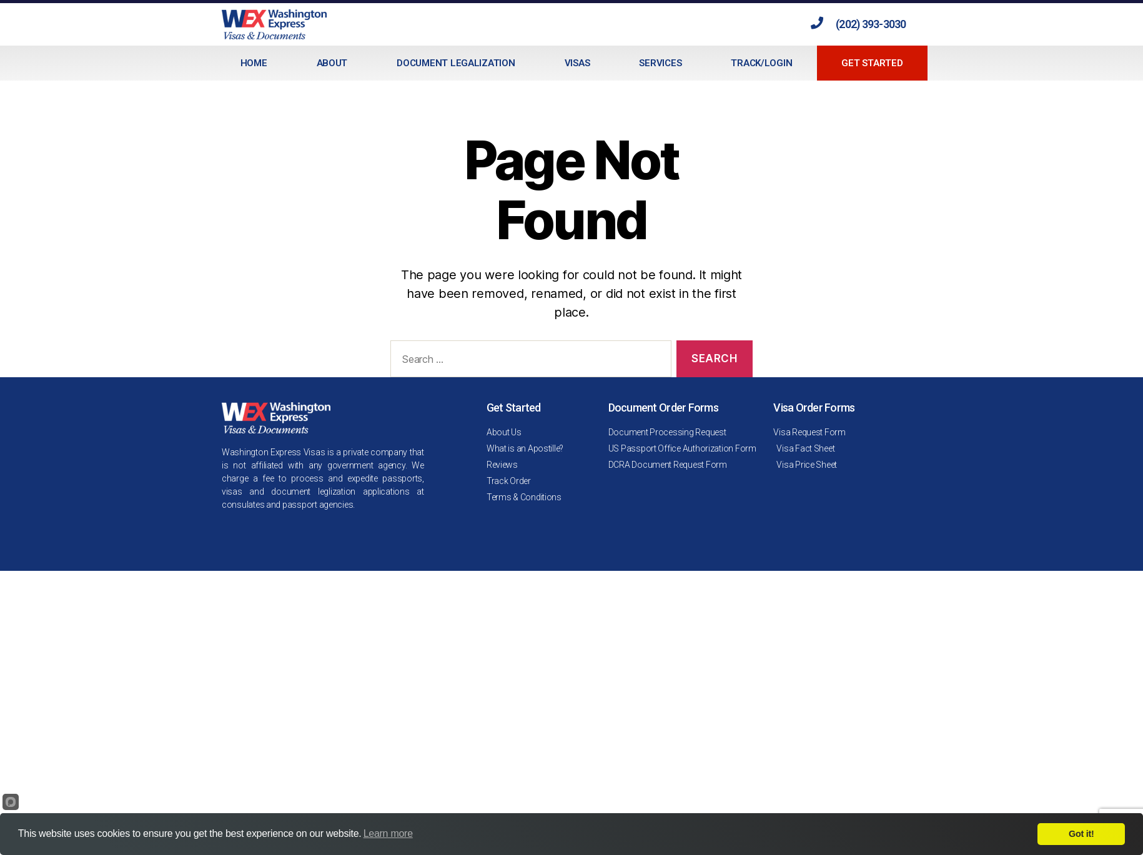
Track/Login (761, 63)
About (332, 63)
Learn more (388, 833)
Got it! (1081, 834)
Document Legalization (456, 63)
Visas (577, 63)
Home (253, 63)
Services (660, 63)
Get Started (872, 63)
